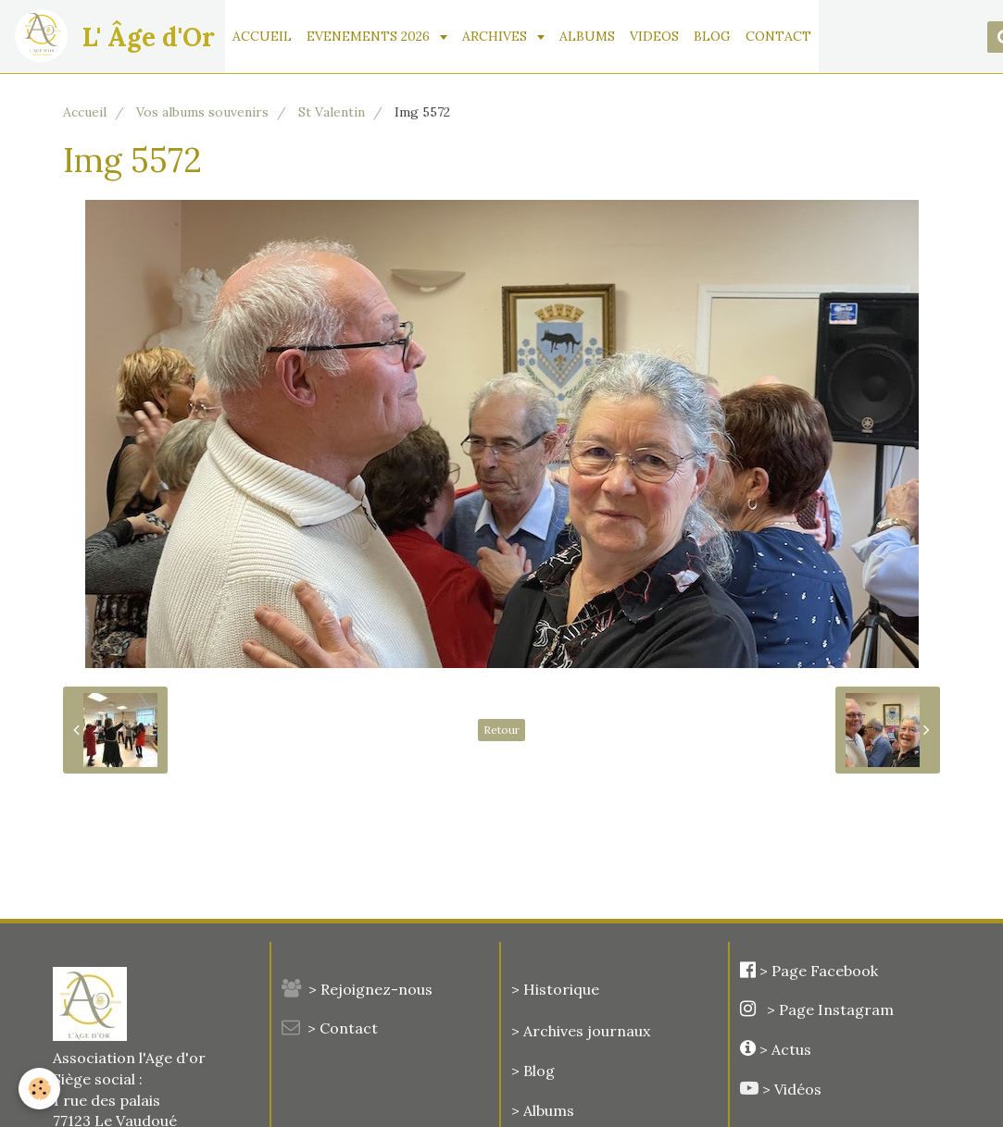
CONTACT (778, 36)
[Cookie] (39, 1088)
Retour (501, 730)
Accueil (85, 112)
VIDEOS (654, 36)
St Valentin (331, 112)
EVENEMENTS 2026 (370, 36)
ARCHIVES (496, 36)
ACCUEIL (262, 36)
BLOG (712, 36)
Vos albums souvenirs (202, 112)
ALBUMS (587, 36)
